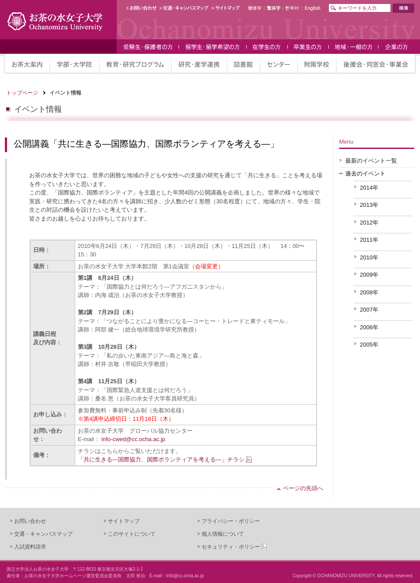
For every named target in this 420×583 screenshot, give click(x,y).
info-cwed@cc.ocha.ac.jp (133, 439)
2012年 (369, 222)
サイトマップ (124, 521)
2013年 (369, 205)
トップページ (22, 93)
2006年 (369, 327)
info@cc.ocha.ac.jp (185, 575)
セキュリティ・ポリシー (231, 547)
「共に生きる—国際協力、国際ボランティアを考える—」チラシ (161, 459)
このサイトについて (132, 534)
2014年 (369, 187)
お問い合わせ (30, 521)
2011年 (369, 239)
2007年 (369, 309)
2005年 (369, 344)
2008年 (369, 292)
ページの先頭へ (303, 488)
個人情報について (223, 534)
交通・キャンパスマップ (43, 534)
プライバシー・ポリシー (231, 521)
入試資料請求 (30, 547)
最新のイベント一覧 (371, 160)
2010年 (369, 257)
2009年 (369, 274)
